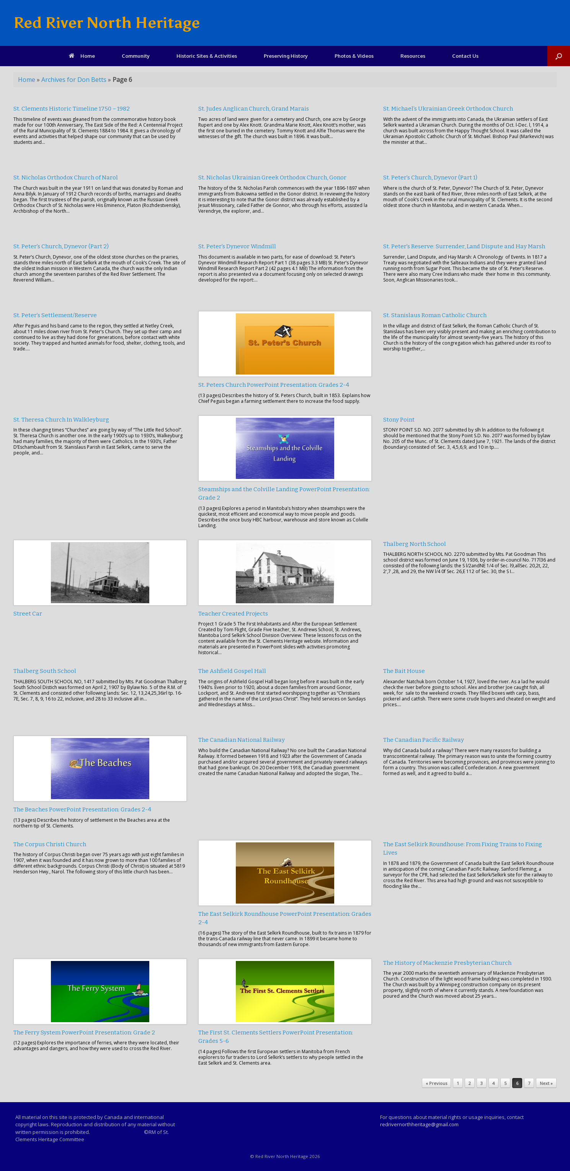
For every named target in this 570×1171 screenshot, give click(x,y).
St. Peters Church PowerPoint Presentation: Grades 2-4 (273, 384)
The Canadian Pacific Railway (423, 739)
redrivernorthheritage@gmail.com (419, 1124)
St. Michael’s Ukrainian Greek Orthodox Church (448, 108)
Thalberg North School (414, 544)
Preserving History (286, 56)
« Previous (436, 1083)
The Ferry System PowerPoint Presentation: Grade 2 (84, 1032)
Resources (412, 56)
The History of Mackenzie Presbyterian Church (447, 962)
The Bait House (404, 671)
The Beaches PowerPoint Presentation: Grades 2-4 (82, 809)
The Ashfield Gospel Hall (232, 671)
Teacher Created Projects (233, 613)
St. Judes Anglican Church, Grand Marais (253, 108)
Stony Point (399, 419)
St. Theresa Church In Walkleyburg (61, 419)
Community (136, 56)
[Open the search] (558, 56)
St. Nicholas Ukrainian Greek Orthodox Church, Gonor (272, 177)
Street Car (27, 613)
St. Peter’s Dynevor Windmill (237, 246)
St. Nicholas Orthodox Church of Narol (65, 177)
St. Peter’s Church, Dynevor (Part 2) (61, 246)
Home (82, 56)
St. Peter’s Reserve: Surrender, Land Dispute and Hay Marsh (464, 246)
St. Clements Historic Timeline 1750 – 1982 (71, 108)
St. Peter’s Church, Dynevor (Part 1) (430, 177)
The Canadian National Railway (241, 739)
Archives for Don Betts (73, 79)
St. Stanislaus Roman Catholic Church (435, 315)
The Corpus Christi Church (49, 844)
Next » (546, 1083)
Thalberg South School (44, 671)
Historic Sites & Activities (206, 56)
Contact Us (465, 56)
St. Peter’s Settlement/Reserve (55, 315)
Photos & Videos (354, 56)
